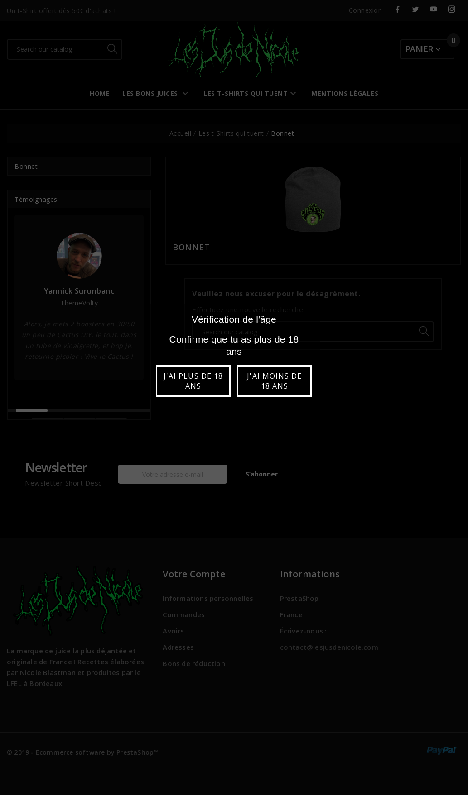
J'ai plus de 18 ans (193, 381)
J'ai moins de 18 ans (274, 381)
